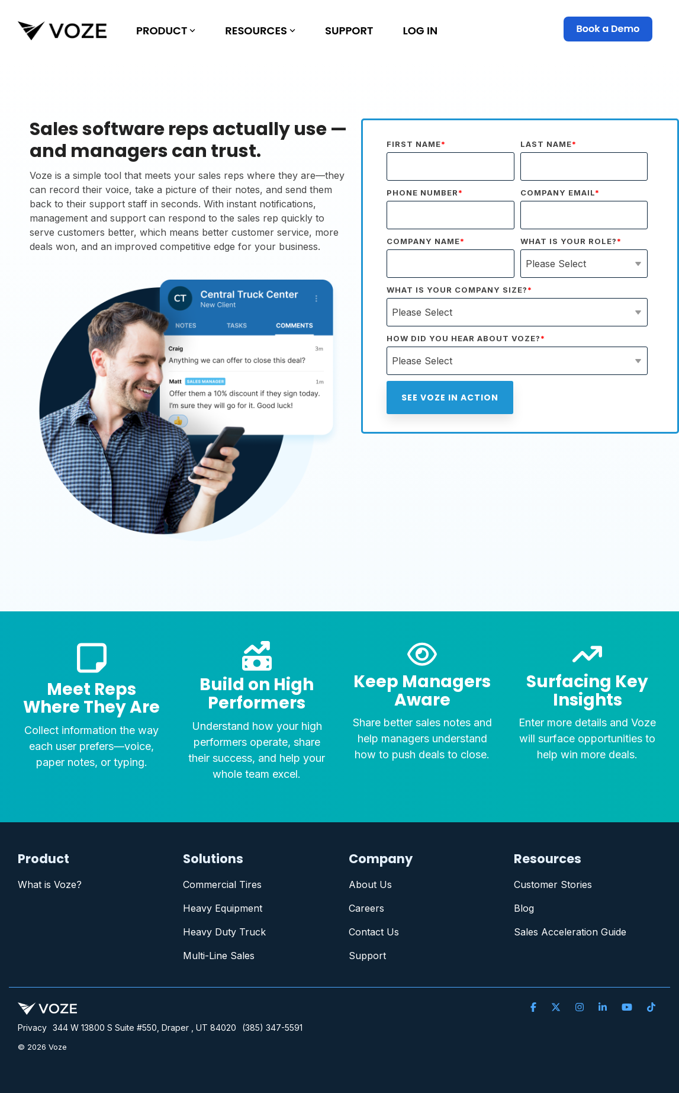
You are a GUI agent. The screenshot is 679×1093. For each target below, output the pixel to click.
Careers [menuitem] (366, 908)
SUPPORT (349, 30)
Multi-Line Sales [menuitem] (219, 955)
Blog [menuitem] (524, 908)
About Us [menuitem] (370, 884)
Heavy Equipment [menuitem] (222, 908)
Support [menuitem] (367, 955)
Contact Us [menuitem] (374, 932)
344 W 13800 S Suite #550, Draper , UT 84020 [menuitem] (144, 1028)
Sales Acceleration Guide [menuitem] (570, 932)
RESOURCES (260, 30)
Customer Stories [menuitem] (553, 884)
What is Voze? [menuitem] (50, 884)
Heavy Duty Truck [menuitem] (224, 932)
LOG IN (420, 30)
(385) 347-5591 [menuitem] (272, 1028)
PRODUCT (165, 30)
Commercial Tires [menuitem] (222, 884)
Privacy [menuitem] (32, 1028)
